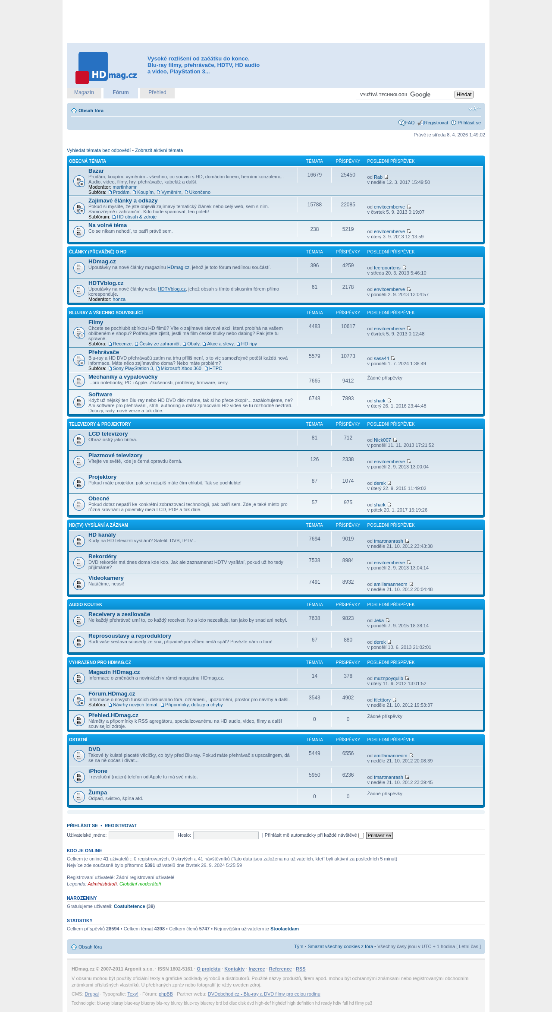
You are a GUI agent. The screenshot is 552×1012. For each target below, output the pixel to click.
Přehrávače (103, 352)
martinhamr (125, 187)
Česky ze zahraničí (159, 343)
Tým (298, 946)
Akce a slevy (220, 343)
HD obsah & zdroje (137, 216)
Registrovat (436, 122)
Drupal (92, 993)
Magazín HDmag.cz (114, 672)
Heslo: (184, 835)
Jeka (379, 620)
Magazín (84, 92)
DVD (94, 749)
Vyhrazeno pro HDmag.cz (100, 662)
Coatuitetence (129, 906)
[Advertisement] (276, 21)
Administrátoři (102, 883)
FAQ (410, 122)
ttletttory (382, 699)
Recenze (122, 343)
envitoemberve (389, 206)
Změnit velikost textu (474, 109)
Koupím (145, 192)
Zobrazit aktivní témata (159, 150)
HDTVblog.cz (105, 283)
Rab (378, 177)
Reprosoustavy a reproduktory (129, 635)
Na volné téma (107, 225)
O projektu (208, 968)
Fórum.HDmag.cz (111, 693)
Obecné (98, 498)
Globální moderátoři (140, 883)
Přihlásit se (469, 122)
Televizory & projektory (100, 424)
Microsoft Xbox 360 (181, 368)
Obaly (193, 343)
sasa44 (381, 358)
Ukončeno (200, 192)
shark (380, 400)
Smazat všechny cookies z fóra (340, 946)
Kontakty (234, 968)
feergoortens (387, 267)
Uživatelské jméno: (87, 835)
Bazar (96, 171)
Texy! (132, 993)
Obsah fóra (91, 110)
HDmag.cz (102, 261)
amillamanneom (391, 584)
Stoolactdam (284, 928)
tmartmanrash (388, 541)
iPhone (97, 771)
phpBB (166, 993)
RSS (301, 968)
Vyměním (171, 192)
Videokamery (106, 578)
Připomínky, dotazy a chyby (194, 704)
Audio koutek (85, 604)
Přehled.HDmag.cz (113, 715)
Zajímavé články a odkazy (123, 200)
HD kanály (102, 534)
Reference (280, 968)
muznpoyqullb (388, 678)
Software (100, 394)
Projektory (102, 477)
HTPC (215, 368)
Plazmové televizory (115, 455)
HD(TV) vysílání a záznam (98, 525)
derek (380, 483)
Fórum (121, 92)
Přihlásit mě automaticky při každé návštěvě (314, 835)
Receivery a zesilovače (119, 614)
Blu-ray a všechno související (106, 312)
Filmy (95, 322)
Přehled (157, 92)
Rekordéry (102, 556)
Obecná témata (87, 161)
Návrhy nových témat (135, 704)
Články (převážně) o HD (97, 252)
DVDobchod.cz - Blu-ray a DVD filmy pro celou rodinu (264, 993)
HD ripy (249, 343)
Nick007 (382, 440)
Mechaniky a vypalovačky (123, 376)
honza (119, 299)
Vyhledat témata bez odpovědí (99, 150)
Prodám (121, 192)
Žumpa (97, 792)
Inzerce (257, 968)
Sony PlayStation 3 (133, 368)
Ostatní (78, 739)
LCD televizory (108, 433)
